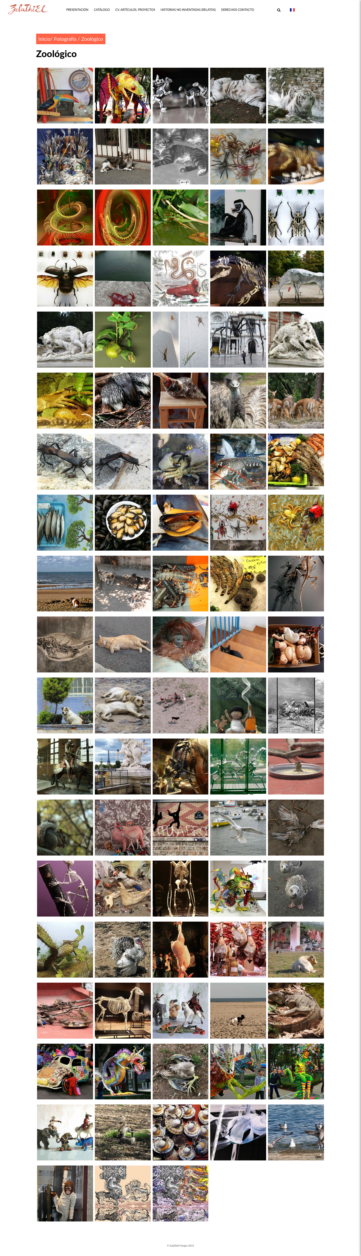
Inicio (44, 39)
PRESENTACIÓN (77, 10)
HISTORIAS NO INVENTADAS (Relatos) (188, 10)
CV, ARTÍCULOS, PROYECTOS (135, 10)
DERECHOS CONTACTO (237, 10)
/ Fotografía (63, 39)
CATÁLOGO (102, 10)
